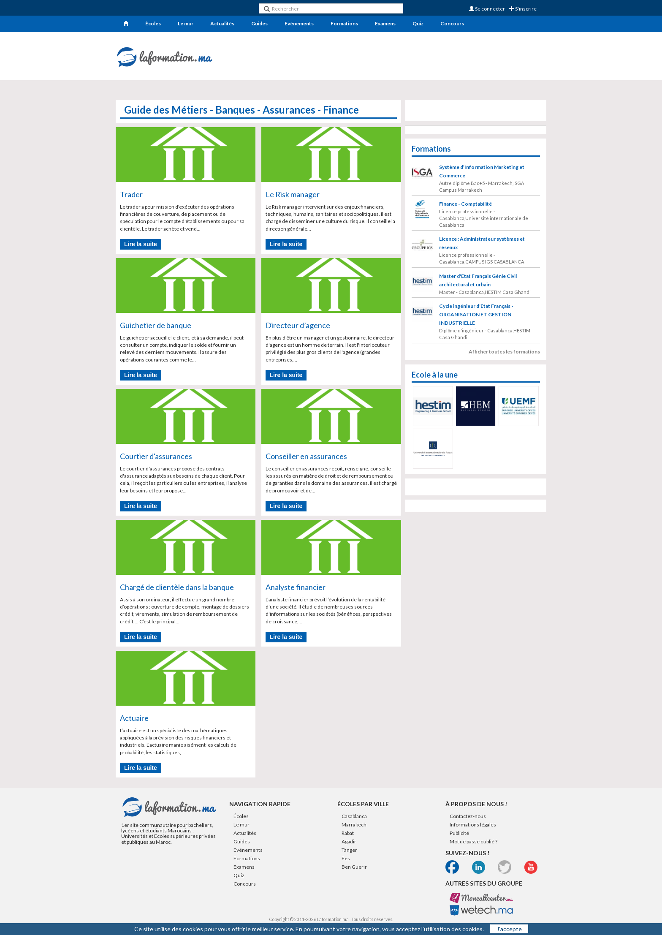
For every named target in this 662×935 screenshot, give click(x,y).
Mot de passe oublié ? (473, 841)
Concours (452, 23)
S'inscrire (523, 8)
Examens (385, 23)
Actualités (222, 23)
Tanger (349, 850)
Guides (259, 23)
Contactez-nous (468, 816)
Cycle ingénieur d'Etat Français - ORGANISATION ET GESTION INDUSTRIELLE (476, 314)
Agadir (349, 841)
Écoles (153, 23)
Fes (346, 858)
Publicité (459, 833)
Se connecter (487, 8)
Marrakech (354, 824)
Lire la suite (140, 244)
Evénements (299, 23)
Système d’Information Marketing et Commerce (481, 171)
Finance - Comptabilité (465, 204)
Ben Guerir (354, 867)
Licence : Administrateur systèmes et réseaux (482, 243)
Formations (344, 23)
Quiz (417, 23)
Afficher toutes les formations (504, 351)
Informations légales (473, 824)
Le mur (185, 23)
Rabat (348, 833)
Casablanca (354, 816)
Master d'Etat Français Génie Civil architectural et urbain (478, 280)
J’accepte (509, 928)
